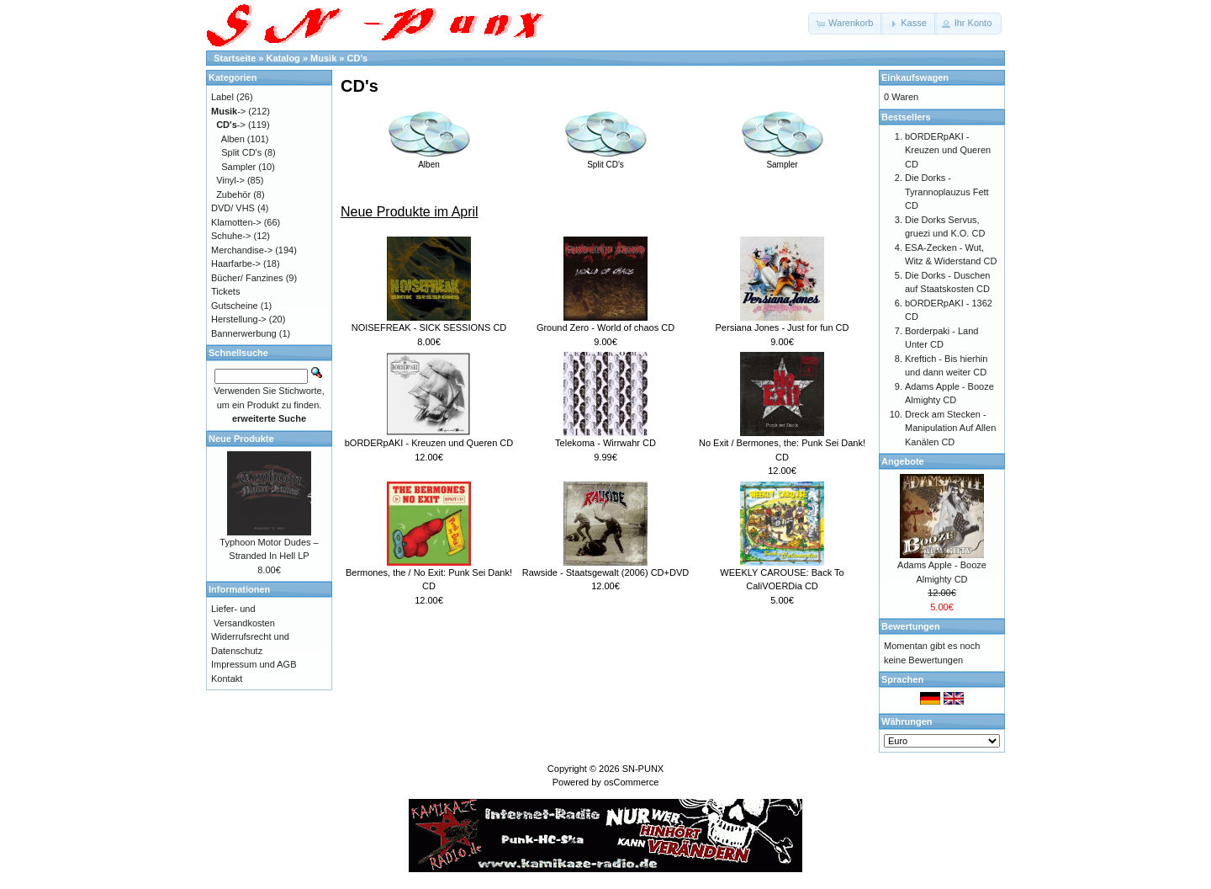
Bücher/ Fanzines (247, 278)
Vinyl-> (230, 180)
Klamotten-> (236, 222)
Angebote (902, 461)
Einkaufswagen (915, 77)
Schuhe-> (231, 236)
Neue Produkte (241, 439)
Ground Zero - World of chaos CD (605, 327)
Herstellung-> (239, 319)
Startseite (235, 58)
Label (222, 97)
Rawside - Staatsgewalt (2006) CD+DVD (605, 572)
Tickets (225, 291)
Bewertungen (910, 626)
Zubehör (233, 194)
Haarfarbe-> (236, 263)
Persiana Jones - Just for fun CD (782, 327)
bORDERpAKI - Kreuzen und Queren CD (429, 443)
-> (228, 111)
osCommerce (631, 782)
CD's (357, 58)
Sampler (782, 160)
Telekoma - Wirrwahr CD (605, 443)
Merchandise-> (241, 250)
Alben (429, 160)
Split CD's (605, 160)
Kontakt (226, 678)
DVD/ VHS (233, 208)
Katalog (283, 58)
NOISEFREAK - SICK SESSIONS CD (429, 327)
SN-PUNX (643, 769)
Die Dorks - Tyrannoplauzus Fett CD (947, 191)
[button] (845, 24)
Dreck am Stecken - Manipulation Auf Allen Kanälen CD (950, 428)
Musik (323, 58)
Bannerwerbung (244, 333)
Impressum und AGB (254, 664)
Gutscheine (234, 306)
